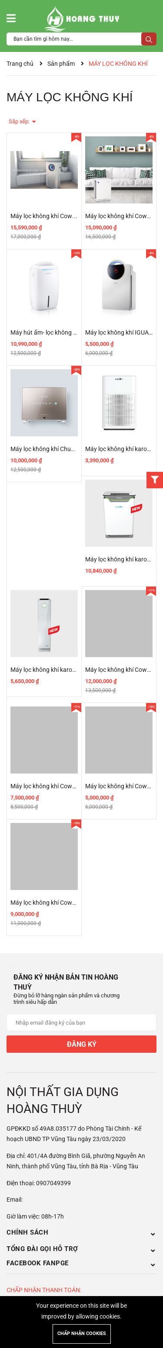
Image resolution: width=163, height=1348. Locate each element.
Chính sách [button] (81, 1232)
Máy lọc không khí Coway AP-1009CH (61, 786)
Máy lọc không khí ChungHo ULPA (56, 448)
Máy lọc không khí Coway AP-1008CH (61, 902)
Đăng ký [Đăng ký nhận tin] (81, 1044)
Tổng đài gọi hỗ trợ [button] (81, 1249)
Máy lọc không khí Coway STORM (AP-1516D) (71, 216)
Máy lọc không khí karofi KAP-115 (55, 669)
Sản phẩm (61, 63)
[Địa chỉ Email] (81, 1022)
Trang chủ (20, 63)
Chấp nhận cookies (81, 1333)
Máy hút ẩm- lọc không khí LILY (51, 332)
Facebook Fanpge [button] (81, 1263)
